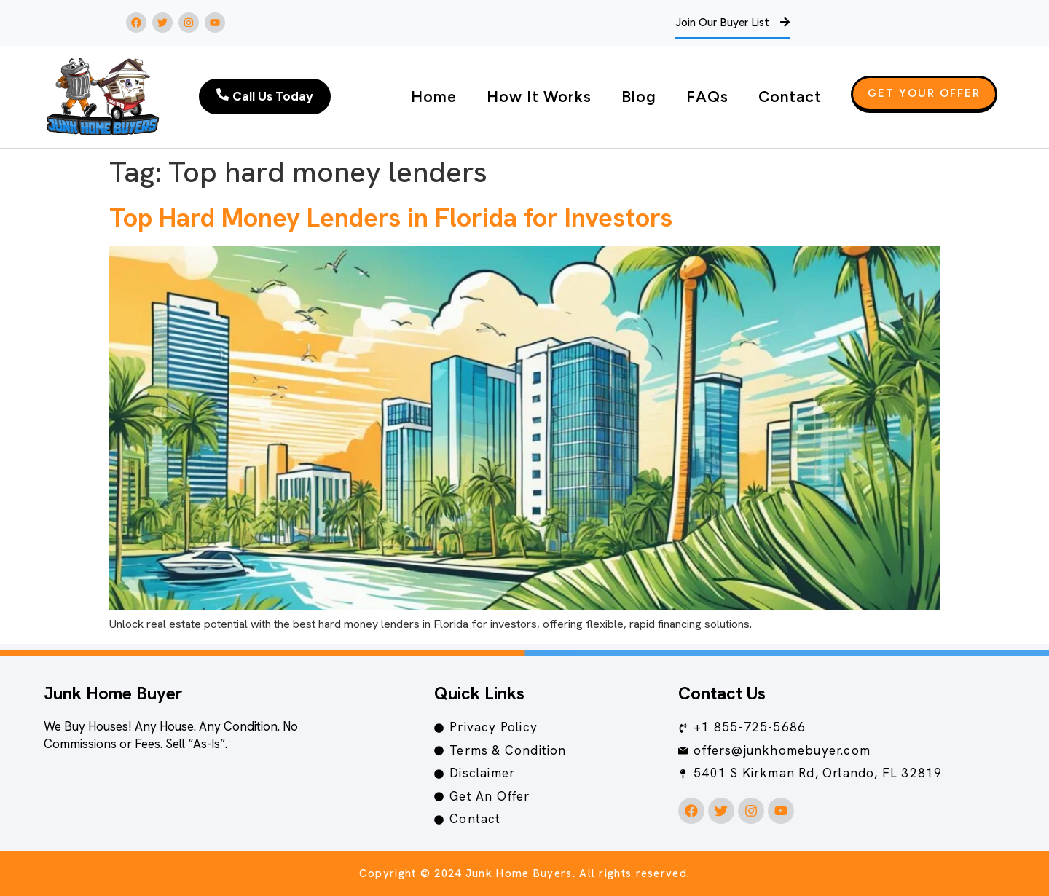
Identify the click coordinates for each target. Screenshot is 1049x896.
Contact (790, 96)
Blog (638, 96)
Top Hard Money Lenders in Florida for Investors (390, 217)
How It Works (539, 96)
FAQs (707, 96)
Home (434, 96)
